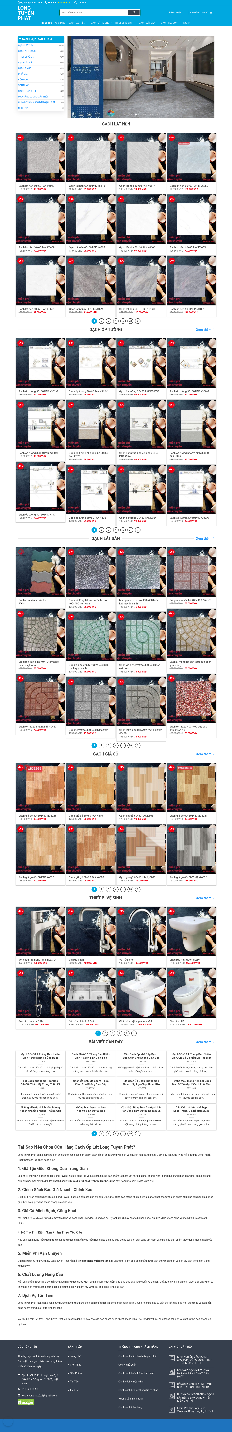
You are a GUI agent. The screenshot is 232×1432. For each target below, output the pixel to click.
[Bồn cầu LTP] (191, 993)
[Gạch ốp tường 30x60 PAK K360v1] (40, 424)
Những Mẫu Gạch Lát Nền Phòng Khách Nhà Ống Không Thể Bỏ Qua (40, 1109)
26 (130, 745)
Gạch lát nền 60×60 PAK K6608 (36, 247)
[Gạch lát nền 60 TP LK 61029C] (91, 280)
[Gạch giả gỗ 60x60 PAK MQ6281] (191, 787)
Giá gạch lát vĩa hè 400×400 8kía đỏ (190, 600)
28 (130, 889)
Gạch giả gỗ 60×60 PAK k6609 (86, 877)
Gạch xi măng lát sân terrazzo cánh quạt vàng (190, 663)
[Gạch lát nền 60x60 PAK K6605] (191, 219)
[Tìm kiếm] (82, 2)
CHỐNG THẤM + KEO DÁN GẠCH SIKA (36, 102)
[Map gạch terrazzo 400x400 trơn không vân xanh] (141, 572)
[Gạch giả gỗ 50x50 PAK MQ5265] (40, 787)
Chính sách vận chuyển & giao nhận (137, 1356)
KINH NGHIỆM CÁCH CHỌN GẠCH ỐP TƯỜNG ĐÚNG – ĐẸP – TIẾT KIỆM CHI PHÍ (194, 1359)
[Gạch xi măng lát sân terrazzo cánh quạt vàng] (191, 633)
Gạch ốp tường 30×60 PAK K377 (37, 514)
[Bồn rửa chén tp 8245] (91, 993)
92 (130, 320)
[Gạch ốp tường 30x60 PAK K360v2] (191, 363)
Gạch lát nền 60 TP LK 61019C (137, 309)
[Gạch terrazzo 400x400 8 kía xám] (91, 702)
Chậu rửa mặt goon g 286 (184, 959)
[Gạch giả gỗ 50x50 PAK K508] (141, 787)
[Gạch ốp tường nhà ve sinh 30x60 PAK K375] (191, 424)
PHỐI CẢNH (23, 74)
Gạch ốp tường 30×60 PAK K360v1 (38, 453)
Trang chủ (46, 23)
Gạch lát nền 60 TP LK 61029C (86, 309)
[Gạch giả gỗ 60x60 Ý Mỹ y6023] (141, 849)
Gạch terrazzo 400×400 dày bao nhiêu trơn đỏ (188, 728)
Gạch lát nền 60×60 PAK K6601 (36, 309)
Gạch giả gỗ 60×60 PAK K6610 (36, 877)
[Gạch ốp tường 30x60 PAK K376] (91, 489)
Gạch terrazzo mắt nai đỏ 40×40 (37, 726)
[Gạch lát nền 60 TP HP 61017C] (191, 280)
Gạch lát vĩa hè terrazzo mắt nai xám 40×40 (140, 731)
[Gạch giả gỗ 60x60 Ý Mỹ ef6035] (191, 849)
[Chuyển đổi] (61, 45)
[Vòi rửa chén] (91, 931)
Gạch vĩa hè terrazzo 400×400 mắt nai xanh (139, 666)
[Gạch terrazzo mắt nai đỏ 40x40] (40, 698)
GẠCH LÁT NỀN (78, 22)
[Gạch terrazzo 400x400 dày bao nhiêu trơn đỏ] (191, 698)
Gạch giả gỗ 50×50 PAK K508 (136, 815)
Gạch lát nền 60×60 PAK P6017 (36, 185)
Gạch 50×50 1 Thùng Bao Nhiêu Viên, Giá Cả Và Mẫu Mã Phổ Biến (191, 1056)
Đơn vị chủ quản (127, 1364)
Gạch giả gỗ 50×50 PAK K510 (86, 815)
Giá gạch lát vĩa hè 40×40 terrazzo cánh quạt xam (39, 663)
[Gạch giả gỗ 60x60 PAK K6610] (40, 849)
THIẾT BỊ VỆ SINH (125, 22)
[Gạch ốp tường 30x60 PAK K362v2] (40, 363)
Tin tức (186, 22)
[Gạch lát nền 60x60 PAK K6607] (91, 219)
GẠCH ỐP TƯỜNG (101, 22)
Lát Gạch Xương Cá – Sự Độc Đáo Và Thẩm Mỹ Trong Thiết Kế (40, 1082)
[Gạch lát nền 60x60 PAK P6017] (40, 157)
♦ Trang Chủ (74, 1356)
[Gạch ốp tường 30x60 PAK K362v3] (191, 489)
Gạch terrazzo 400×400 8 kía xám (88, 730)
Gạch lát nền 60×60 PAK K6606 (137, 247)
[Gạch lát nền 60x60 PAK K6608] (40, 219)
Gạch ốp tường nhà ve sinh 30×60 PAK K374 (138, 454)
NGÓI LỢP (23, 108)
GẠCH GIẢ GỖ (169, 22)
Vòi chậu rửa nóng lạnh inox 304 (38, 959)
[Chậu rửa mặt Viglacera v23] (141, 993)
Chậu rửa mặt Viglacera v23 (135, 1021)
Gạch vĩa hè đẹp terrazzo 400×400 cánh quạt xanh (89, 666)
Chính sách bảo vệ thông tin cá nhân (138, 1390)
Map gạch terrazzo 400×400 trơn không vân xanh (138, 602)
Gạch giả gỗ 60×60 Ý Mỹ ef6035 (188, 877)
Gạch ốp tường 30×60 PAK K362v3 (189, 517)
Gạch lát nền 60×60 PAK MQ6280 (189, 185)
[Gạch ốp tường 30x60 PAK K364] (141, 489)
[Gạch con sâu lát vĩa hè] (40, 572)
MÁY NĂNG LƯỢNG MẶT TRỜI (33, 96)
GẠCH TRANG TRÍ (27, 91)
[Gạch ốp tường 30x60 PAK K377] (40, 486)
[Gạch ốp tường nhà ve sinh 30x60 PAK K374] (141, 424)
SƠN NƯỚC (23, 85)
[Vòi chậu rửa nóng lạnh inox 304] (40, 931)
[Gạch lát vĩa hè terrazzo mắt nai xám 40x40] (141, 702)
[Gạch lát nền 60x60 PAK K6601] (40, 280)
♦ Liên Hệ (73, 1390)
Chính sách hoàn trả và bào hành (136, 1373)
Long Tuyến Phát (23, 13)
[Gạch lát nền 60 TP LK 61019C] (141, 280)
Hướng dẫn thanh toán (130, 1398)
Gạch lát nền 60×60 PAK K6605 (188, 247)
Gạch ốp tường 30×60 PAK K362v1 (89, 391)
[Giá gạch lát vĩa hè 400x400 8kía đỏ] (191, 572)
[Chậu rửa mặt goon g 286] (191, 931)
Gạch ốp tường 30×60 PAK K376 (87, 517)
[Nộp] (134, 12)
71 (130, 529)
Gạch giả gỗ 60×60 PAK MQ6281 (188, 815)
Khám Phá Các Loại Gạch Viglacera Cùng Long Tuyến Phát (195, 1410)
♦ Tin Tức (73, 1381)
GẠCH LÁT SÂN (148, 22)
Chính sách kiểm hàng (130, 1407)
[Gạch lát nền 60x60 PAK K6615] (91, 157)
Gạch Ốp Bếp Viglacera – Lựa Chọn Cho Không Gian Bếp (91, 1082)
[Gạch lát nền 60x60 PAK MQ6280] (191, 157)
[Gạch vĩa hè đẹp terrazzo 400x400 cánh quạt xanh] (91, 637)
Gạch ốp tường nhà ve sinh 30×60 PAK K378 (88, 454)
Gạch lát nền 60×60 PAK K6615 (87, 185)
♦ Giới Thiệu (74, 1364)
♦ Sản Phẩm (75, 1373)
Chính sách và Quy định (131, 1381)
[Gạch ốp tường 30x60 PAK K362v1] (91, 363)
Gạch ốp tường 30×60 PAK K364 (137, 517)
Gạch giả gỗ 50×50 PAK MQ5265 (37, 815)
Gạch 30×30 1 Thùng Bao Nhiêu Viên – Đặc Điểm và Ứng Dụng (40, 1056)
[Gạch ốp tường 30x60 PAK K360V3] (141, 363)
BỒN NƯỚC (23, 79)
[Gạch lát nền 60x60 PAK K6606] (141, 219)
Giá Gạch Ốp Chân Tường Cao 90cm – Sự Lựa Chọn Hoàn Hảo (141, 1082)
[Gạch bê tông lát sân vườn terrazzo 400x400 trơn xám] (91, 572)
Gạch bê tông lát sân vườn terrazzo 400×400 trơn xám (89, 602)
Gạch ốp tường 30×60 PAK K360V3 (139, 391)
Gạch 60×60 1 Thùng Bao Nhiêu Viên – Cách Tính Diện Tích (91, 1056)
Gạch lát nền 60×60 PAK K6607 (87, 247)
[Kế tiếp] (137, 321)
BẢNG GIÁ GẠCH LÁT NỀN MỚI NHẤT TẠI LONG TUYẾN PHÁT (194, 1385)
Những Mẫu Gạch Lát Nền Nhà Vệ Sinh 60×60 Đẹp (91, 1109)
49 (130, 1133)
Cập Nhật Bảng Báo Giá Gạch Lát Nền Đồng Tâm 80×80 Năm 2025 (141, 1109)
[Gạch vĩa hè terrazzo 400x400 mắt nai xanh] (141, 637)
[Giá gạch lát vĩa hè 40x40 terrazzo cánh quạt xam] (40, 633)
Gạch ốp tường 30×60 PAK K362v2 (38, 391)
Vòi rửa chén (76, 959)
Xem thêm (205, 329)
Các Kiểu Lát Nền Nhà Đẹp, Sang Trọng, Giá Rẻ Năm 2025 (191, 1109)
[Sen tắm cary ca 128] (40, 993)
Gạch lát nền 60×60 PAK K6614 (137, 185)
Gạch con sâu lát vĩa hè (32, 600)
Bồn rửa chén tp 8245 (81, 1021)
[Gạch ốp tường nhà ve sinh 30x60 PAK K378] (91, 424)
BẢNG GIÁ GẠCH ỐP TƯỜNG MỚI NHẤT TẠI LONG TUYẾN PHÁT (193, 1373)
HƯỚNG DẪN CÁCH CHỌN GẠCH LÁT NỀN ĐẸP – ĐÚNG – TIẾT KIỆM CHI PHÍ (195, 1397)
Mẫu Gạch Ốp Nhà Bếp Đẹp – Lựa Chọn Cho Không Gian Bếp (141, 1056)
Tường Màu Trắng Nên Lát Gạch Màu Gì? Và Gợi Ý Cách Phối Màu (191, 1082)
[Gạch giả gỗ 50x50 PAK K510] (91, 787)
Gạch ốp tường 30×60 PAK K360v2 (189, 391)
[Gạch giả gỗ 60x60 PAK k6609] (91, 849)
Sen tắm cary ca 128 (31, 1021)
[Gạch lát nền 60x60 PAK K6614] (141, 157)
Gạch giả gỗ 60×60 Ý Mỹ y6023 (137, 877)
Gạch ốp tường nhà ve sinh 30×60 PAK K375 (189, 454)
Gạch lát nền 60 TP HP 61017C (187, 309)
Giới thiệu (60, 23)
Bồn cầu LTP (176, 1021)
